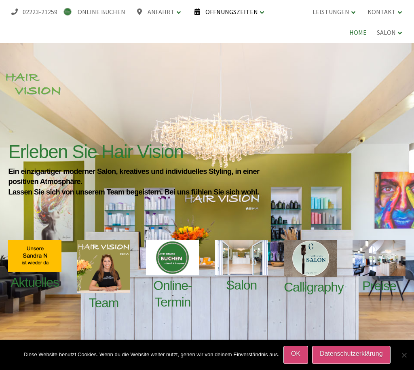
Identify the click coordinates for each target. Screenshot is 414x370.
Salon (241, 285)
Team (104, 303)
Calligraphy (314, 287)
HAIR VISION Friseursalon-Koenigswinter (23, 1)
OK (295, 353)
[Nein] (404, 355)
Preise (379, 286)
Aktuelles (35, 282)
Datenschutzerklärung (351, 353)
